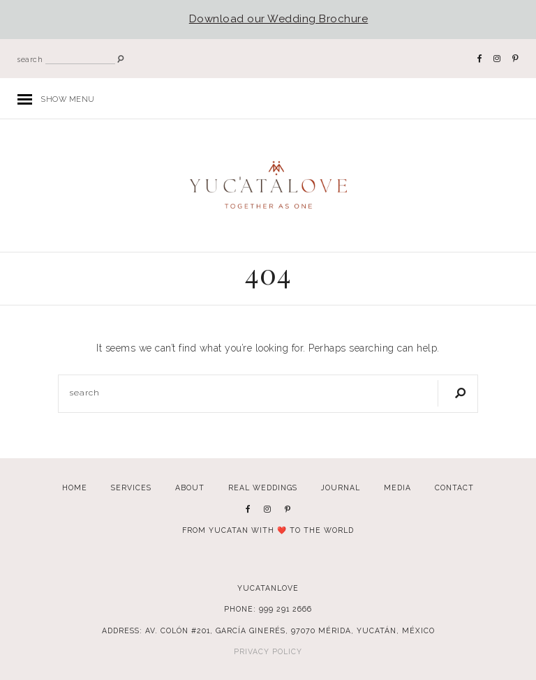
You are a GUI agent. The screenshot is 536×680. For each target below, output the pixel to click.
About (189, 487)
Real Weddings (262, 487)
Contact (454, 487)
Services (131, 487)
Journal (340, 487)
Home (74, 487)
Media (397, 487)
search (30, 59)
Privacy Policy (268, 651)
